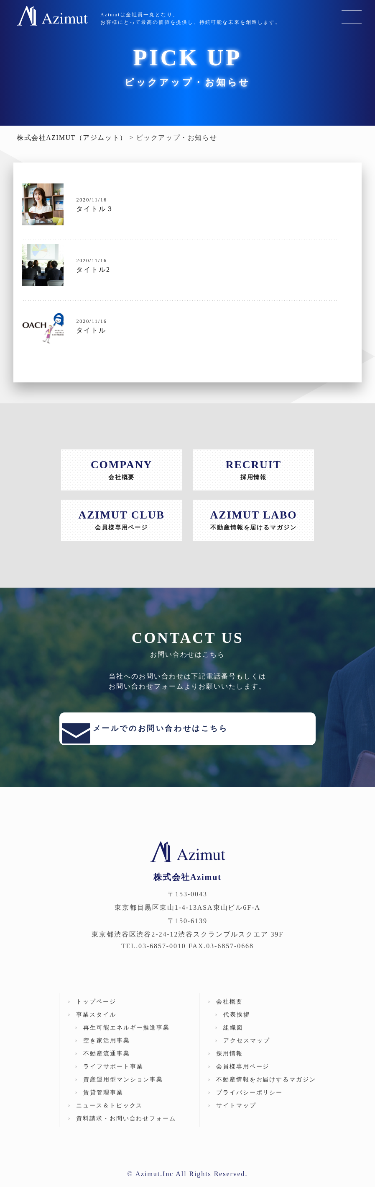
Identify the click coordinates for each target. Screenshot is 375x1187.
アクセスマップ (246, 1048)
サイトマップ (236, 1113)
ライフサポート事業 (113, 1074)
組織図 (233, 1035)
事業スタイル (96, 1022)
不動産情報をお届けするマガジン (266, 1087)
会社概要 (229, 1009)
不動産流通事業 (106, 1061)
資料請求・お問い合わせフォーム (126, 1126)
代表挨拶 (236, 1022)
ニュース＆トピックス (109, 1113)
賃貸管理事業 (103, 1100)
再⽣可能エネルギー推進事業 (126, 1035)
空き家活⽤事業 (106, 1048)
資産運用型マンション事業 (123, 1087)
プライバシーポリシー (249, 1100)
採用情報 (229, 1061)
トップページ (96, 1009)
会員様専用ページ (242, 1074)
